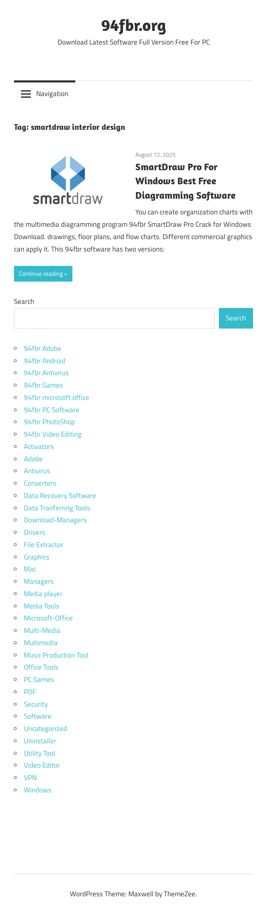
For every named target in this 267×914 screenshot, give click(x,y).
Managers (39, 581)
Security (36, 704)
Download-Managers (55, 520)
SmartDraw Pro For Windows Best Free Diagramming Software (185, 181)
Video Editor (42, 765)
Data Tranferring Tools (57, 508)
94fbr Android (44, 360)
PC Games (39, 679)
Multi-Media (42, 630)
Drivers (34, 532)
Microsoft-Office (48, 618)
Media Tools (41, 606)
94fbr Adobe (42, 348)
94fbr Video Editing (52, 434)
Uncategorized (45, 728)
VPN (30, 777)
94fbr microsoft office (56, 397)
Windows (37, 790)
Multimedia (41, 642)
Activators (39, 446)
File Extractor (43, 544)
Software (37, 716)
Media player (43, 593)
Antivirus (37, 470)
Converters (40, 483)
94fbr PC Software (51, 409)
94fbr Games (43, 385)
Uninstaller (40, 740)
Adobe (33, 458)
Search (24, 301)
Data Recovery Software (60, 495)
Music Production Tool (56, 655)
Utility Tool (39, 753)
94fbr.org (133, 24)
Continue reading (41, 273)
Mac (30, 569)
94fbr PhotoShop (49, 421)
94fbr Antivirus (46, 372)
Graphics (36, 557)
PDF (30, 691)
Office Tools (41, 667)
